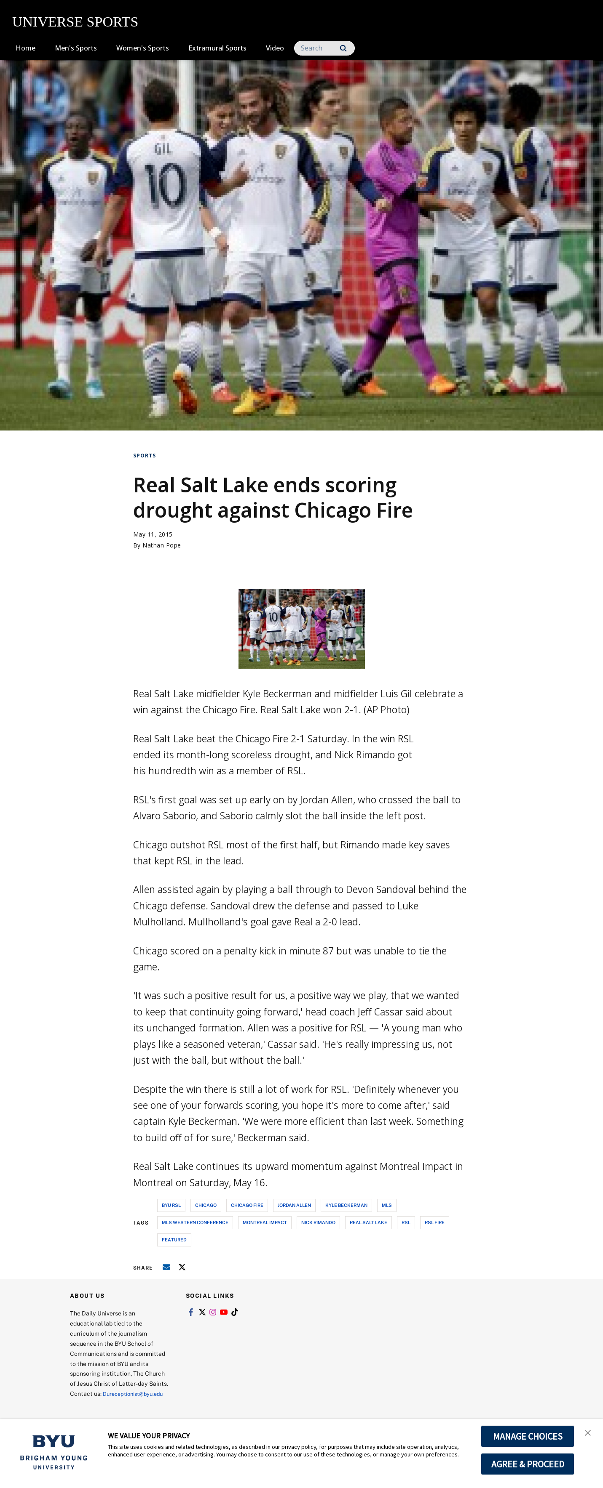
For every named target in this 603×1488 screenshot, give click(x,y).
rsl (406, 1222)
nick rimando (318, 1222)
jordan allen (294, 1205)
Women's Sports (142, 48)
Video (275, 48)
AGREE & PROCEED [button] (527, 1464)
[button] (589, 1434)
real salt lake (368, 1222)
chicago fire (247, 1205)
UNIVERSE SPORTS (75, 21)
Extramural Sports (217, 48)
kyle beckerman (346, 1205)
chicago (206, 1205)
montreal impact (265, 1222)
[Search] (324, 48)
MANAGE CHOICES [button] (528, 1436)
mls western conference (195, 1222)
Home (25, 48)
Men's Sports (76, 48)
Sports (144, 455)
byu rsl (171, 1205)
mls (387, 1205)
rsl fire (435, 1222)
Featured (174, 1239)
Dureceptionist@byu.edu (104, 1403)
